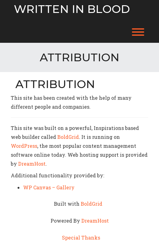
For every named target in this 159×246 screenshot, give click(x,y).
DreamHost (32, 163)
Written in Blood (72, 9)
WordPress (24, 146)
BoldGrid (68, 137)
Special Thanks (81, 237)
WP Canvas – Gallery (49, 187)
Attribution (55, 84)
